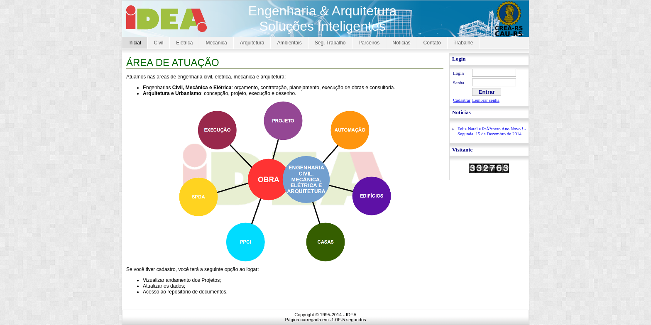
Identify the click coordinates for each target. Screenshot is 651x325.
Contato (432, 43)
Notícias (401, 43)
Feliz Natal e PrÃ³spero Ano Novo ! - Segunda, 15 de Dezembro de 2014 (492, 131)
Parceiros (369, 43)
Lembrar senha (485, 100)
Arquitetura (252, 43)
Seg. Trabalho (330, 43)
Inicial (134, 43)
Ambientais (289, 43)
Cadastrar (461, 100)
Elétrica (184, 43)
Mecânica (216, 43)
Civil (159, 43)
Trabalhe (463, 43)
